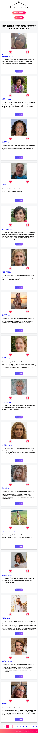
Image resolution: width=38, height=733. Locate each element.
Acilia (3, 617)
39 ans (9, 99)
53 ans (9, 272)
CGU (20, 731)
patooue (4, 357)
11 (36, 726)
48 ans (15, 532)
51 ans (9, 705)
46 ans (10, 445)
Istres (3, 143)
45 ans (9, 186)
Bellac (3, 315)
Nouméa (4, 99)
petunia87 (4, 314)
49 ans (11, 56)
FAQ (17, 731)
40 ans (8, 618)
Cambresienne (6, 271)
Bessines (4, 705)
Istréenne (4, 141)
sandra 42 (4, 228)
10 (33, 726)
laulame (4, 660)
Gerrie (3, 55)
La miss (4, 401)
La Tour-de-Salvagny (7, 532)
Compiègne (5, 56)
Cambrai (4, 272)
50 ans (7, 488)
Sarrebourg (5, 445)
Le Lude (4, 186)
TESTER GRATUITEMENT (19, 12)
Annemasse (5, 359)
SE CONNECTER (19, 17)
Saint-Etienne (5, 229)
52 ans (9, 402)
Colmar (4, 618)
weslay (4, 574)
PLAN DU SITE (26, 731)
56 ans (8, 315)
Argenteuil (4, 575)
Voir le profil (19, 71)
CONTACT (34, 731)
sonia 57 (4, 444)
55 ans (11, 359)
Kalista (4, 184)
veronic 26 (4, 487)
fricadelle (4, 703)
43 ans (7, 143)
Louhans (4, 402)
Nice (3, 488)
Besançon (4, 661)
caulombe (4, 98)
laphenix (4, 530)
